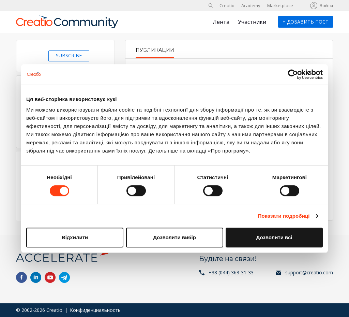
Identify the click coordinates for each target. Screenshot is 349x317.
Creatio (226, 5)
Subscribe (69, 55)
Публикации (155, 50)
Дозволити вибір (174, 237)
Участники (252, 22)
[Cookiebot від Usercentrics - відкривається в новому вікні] (293, 74)
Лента (221, 22)
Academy (250, 5)
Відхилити (75, 237)
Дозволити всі (274, 237)
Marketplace (280, 5)
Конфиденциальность (95, 310)
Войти (326, 5)
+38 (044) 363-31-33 (231, 272)
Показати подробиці (284, 216)
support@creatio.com (309, 272)
